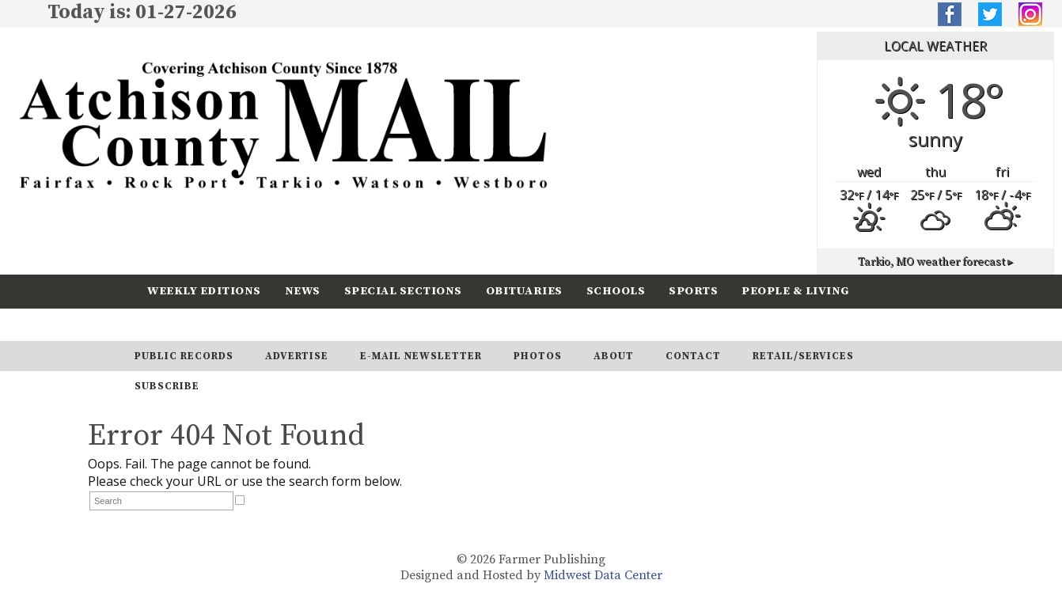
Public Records (184, 356)
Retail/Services (803, 356)
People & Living (796, 290)
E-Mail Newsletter (421, 356)
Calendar (180, 324)
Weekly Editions (204, 290)
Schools (616, 290)
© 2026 (476, 559)
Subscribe (273, 324)
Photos (538, 356)
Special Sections (403, 290)
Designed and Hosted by (472, 575)
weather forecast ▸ (935, 262)
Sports (693, 290)
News (302, 290)
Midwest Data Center (603, 575)
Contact (693, 356)
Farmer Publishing (552, 559)
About (614, 356)
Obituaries (524, 290)
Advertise (296, 356)
